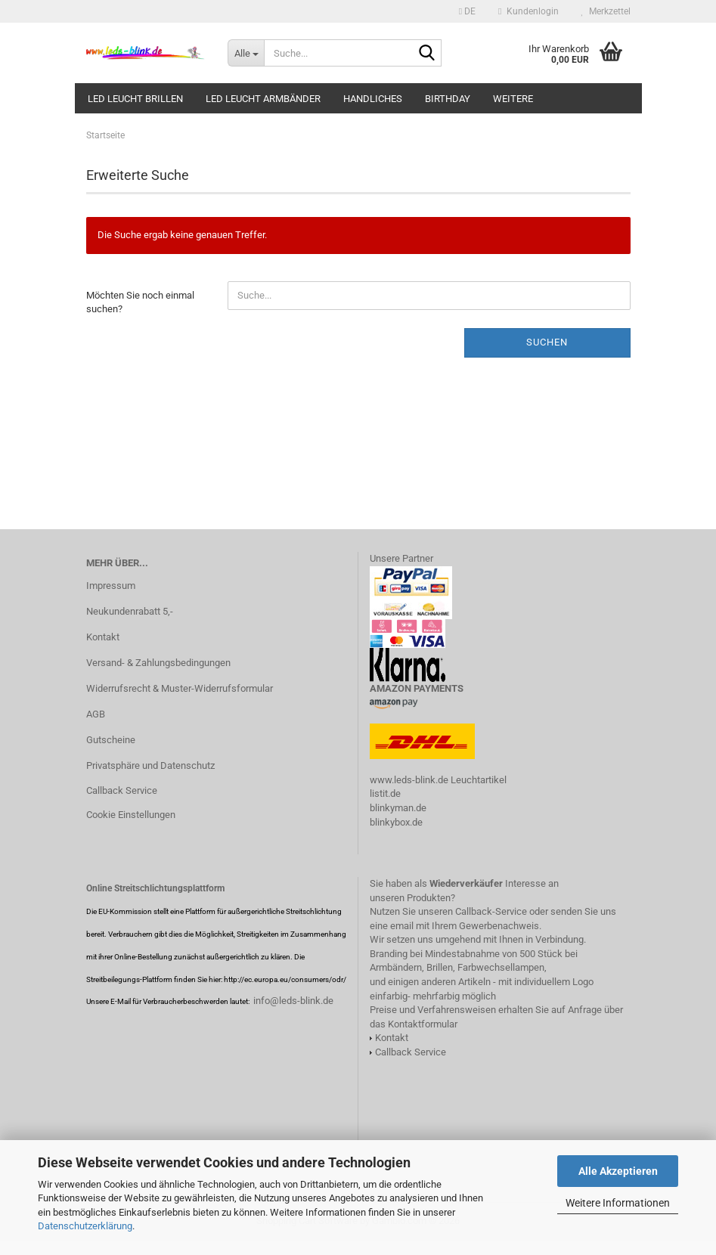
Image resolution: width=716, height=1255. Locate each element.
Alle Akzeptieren (618, 1171)
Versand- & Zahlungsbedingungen (158, 662)
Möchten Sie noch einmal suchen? (140, 302)
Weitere (513, 98)
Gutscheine (110, 739)
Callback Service (121, 790)
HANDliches (372, 98)
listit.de (385, 793)
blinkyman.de (398, 807)
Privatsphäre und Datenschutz (150, 765)
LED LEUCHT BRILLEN (135, 98)
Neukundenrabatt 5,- (129, 611)
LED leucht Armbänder (263, 98)
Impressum (110, 585)
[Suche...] (246, 53)
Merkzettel (606, 11)
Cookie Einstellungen (130, 814)
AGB (95, 714)
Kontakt (102, 637)
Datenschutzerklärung (85, 1226)
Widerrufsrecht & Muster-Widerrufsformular (179, 688)
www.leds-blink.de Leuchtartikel (438, 780)
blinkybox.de (396, 822)
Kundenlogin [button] (528, 11)
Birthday (447, 98)
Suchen (547, 342)
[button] (467, 11)
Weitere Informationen (618, 1203)
